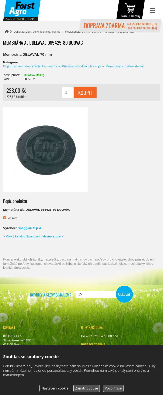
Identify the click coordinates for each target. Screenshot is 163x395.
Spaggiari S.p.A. (30, 228)
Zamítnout (86, 388)
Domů (7, 31)
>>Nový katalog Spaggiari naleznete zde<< (33, 236)
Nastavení (55, 388)
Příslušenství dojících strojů (81, 66)
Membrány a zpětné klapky (125, 66)
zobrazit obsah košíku (130, 10)
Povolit (113, 388)
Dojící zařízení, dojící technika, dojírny (37, 31)
